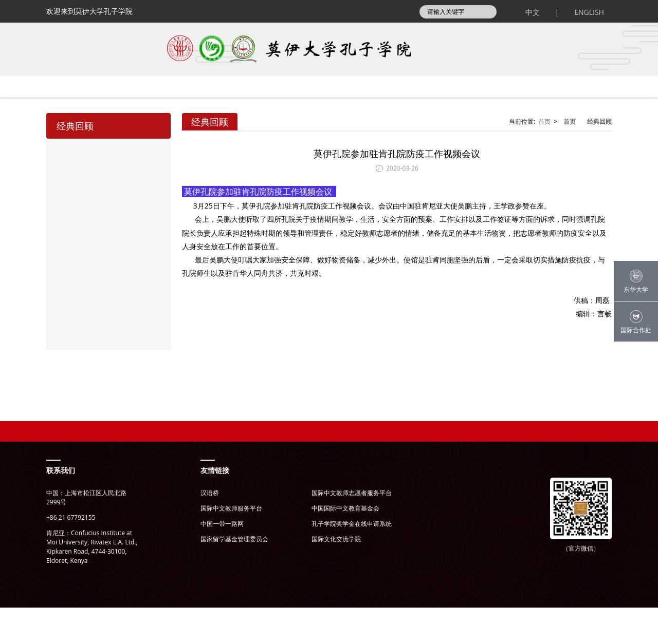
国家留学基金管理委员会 (234, 555)
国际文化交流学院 (336, 555)
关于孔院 (153, 103)
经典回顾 (599, 138)
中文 (532, 12)
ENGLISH (589, 12)
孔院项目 (357, 103)
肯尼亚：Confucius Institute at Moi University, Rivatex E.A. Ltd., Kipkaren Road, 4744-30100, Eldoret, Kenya (92, 563)
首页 (74, 103)
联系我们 (60, 486)
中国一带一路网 (222, 540)
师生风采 (459, 103)
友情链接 (214, 486)
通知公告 (255, 103)
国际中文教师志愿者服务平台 (352, 509)
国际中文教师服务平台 (231, 524)
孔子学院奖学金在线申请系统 (352, 540)
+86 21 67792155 (70, 534)
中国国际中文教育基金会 (345, 524)
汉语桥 (209, 509)
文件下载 (560, 103)
